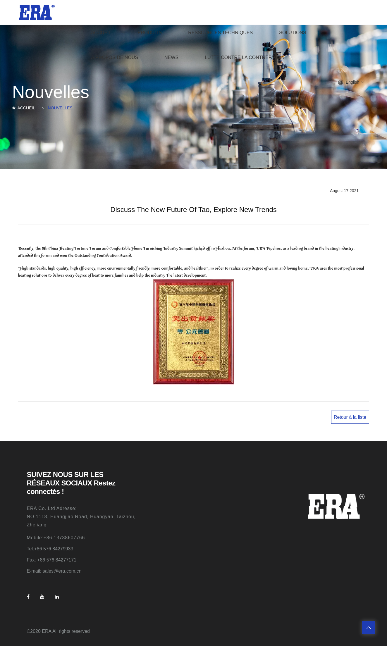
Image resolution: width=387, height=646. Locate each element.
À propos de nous (114, 57)
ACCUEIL (101, 32)
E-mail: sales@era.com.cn (54, 571)
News (171, 57)
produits (150, 32)
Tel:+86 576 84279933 (50, 548)
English (352, 82)
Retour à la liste (350, 417)
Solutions (292, 32)
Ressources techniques (220, 32)
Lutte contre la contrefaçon (245, 57)
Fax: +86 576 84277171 (51, 559)
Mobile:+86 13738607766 (56, 537)
